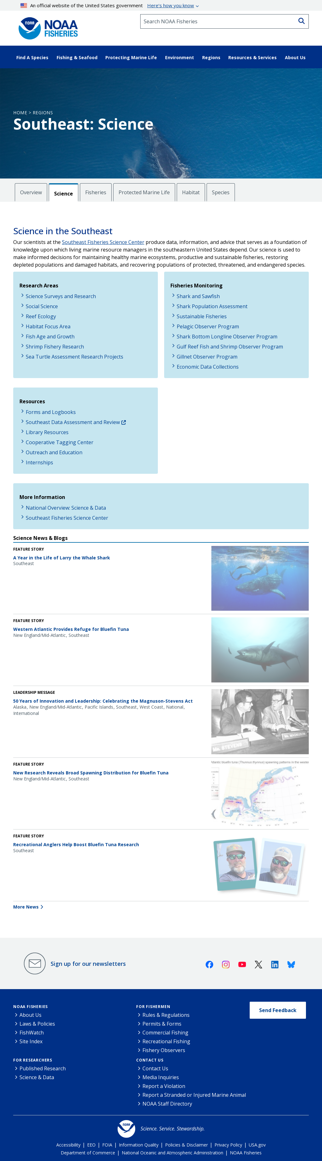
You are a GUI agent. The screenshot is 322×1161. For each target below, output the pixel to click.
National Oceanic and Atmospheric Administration (172, 1153)
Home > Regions (33, 113)
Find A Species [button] (32, 57)
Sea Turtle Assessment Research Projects (74, 356)
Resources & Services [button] (252, 57)
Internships (39, 462)
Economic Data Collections (208, 366)
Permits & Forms (161, 1023)
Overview (31, 192)
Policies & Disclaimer (186, 1145)
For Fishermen (153, 1006)
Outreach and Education (54, 452)
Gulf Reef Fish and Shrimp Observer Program (230, 346)
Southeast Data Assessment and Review (73, 422)
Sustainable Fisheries (202, 316)
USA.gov (257, 1145)
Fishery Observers (163, 1050)
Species (221, 192)
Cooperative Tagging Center (59, 442)
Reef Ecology (41, 316)
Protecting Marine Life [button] (131, 57)
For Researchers (32, 1060)
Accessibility (68, 1145)
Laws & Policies (37, 1023)
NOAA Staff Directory (167, 1103)
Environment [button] (179, 57)
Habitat (191, 192)
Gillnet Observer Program (207, 356)
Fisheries (95, 192)
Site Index (30, 1041)
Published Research (42, 1068)
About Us (30, 1014)
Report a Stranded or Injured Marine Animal (194, 1094)
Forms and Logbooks (51, 412)
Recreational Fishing (166, 1041)
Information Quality (138, 1145)
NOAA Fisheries (30, 1006)
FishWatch (31, 1032)
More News (26, 907)
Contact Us (150, 1060)
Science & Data (36, 1077)
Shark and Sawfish (198, 296)
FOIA (107, 1145)
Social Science (42, 306)
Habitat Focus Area (48, 326)
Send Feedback (278, 1010)
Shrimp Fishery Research (55, 346)
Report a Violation (163, 1086)
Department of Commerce (88, 1153)
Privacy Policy (228, 1145)
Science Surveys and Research (61, 296)
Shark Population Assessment (212, 306)
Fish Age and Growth (50, 336)
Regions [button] (211, 57)
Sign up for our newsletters (88, 963)
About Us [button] (295, 57)
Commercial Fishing (165, 1032)
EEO (91, 1145)
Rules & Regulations (166, 1014)
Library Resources (47, 432)
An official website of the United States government (107, 5)
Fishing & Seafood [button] (77, 57)
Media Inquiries (160, 1077)
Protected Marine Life (144, 192)
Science (63, 193)
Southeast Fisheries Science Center (103, 242)
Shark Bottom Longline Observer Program (227, 336)
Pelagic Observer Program (208, 326)
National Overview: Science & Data (66, 507)
